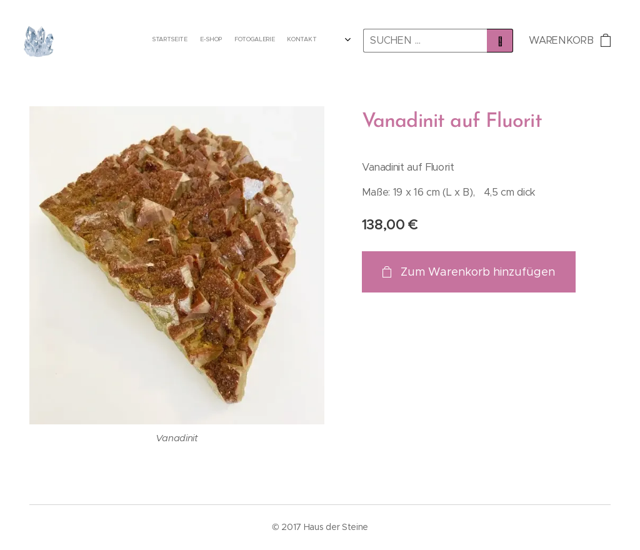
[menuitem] (277, 40)
